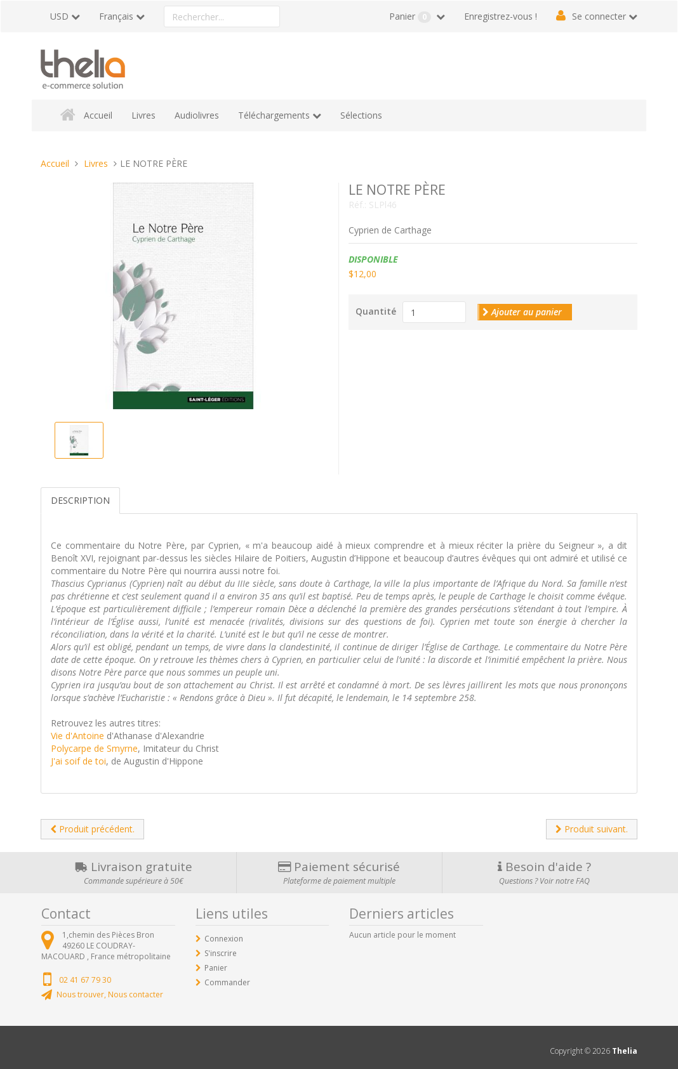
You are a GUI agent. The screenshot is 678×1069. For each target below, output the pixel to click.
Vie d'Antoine (77, 736)
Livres (143, 115)
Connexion (223, 938)
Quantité (376, 311)
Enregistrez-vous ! (500, 16)
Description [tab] (80, 500)
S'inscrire (220, 953)
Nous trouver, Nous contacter (109, 994)
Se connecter (599, 16)
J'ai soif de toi (78, 761)
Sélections (361, 115)
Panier (411, 16)
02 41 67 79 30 (85, 979)
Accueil (98, 115)
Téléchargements (274, 115)
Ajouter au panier (522, 312)
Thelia (624, 1051)
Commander (227, 982)
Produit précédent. (92, 829)
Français (116, 16)
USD (59, 16)
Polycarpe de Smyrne (94, 748)
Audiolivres (197, 115)
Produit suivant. (591, 829)
